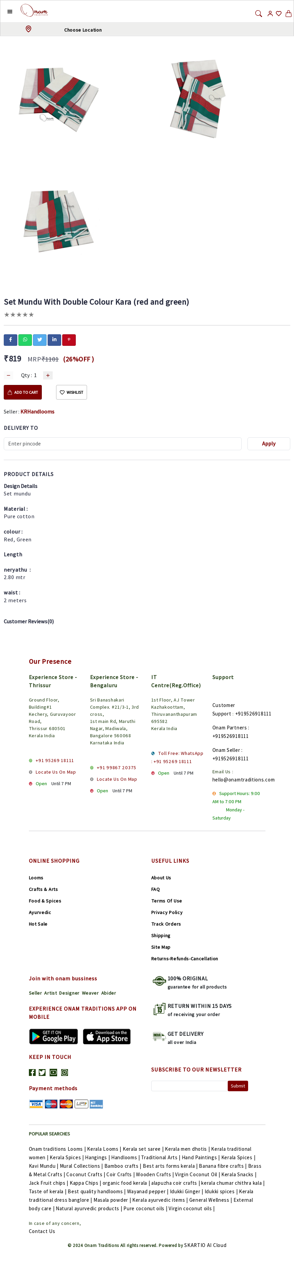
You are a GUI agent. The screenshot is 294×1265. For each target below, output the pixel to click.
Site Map (161, 947)
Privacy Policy (167, 912)
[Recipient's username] (123, 443)
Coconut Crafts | (86, 1174)
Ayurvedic (40, 912)
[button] (4, 11)
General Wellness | (211, 1200)
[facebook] (10, 339)
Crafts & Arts (43, 889)
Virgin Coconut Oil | (198, 1174)
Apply (269, 443)
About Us (161, 877)
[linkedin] (54, 339)
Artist (50, 993)
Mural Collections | (82, 1166)
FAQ (155, 889)
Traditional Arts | (161, 1157)
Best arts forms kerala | (171, 1166)
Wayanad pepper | (148, 1191)
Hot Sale (38, 924)
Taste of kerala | (48, 1191)
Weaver (90, 993)
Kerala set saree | (144, 1149)
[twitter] (39, 339)
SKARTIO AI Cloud (205, 1245)
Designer (69, 993)
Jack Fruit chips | (49, 1183)
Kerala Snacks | (239, 1174)
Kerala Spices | (67, 1157)
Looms (36, 877)
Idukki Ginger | (187, 1191)
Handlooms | (126, 1157)
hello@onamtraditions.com (243, 779)
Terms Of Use (166, 900)
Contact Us (42, 1231)
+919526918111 (253, 713)
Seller (35, 993)
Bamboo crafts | (123, 1166)
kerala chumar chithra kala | (233, 1183)
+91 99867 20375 (116, 767)
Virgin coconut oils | (192, 1208)
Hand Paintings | (201, 1157)
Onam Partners (229, 727)
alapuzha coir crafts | (176, 1183)
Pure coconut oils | (146, 1208)
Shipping (161, 935)
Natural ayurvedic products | (89, 1208)
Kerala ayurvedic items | (160, 1200)
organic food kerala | (127, 1183)
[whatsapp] (25, 339)
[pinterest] (69, 339)
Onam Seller (226, 750)
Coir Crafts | (121, 1174)
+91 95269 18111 (55, 760)
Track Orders (166, 924)
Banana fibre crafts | (223, 1166)
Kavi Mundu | (44, 1166)
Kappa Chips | (86, 1183)
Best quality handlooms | (97, 1191)
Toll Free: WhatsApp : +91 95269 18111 (177, 757)
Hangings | (98, 1157)
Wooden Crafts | (155, 1174)
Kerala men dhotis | (188, 1149)
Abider (108, 993)
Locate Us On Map (56, 772)
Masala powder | (112, 1200)
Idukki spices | (222, 1191)
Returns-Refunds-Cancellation (185, 958)
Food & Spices (45, 900)
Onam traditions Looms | (58, 1149)
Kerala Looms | (105, 1149)
